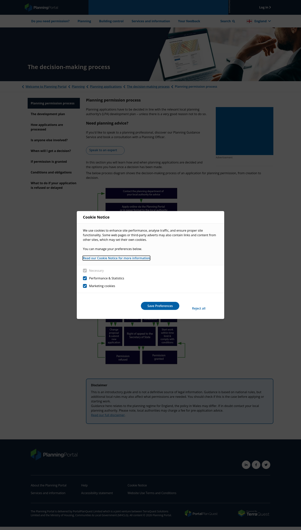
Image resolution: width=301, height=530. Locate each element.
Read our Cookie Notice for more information (116, 261)
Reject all (144, 306)
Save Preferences (194, 306)
